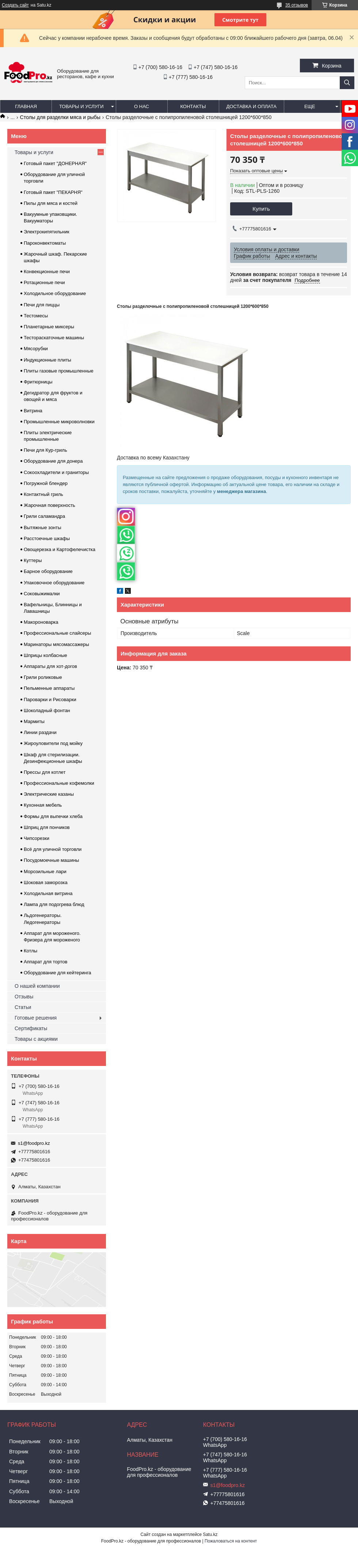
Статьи (23, 1007)
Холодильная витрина (48, 893)
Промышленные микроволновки (59, 421)
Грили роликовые (43, 677)
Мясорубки (36, 348)
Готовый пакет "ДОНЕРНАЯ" (55, 163)
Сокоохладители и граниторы (56, 472)
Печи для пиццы (42, 304)
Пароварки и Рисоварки (50, 699)
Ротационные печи (44, 282)
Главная (26, 106)
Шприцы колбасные (45, 655)
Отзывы (24, 996)
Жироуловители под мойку (53, 743)
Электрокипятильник (46, 231)
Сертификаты (31, 1028)
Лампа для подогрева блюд (54, 904)
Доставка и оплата (251, 106)
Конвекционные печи (47, 271)
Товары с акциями (36, 1039)
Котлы (30, 950)
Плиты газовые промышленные (59, 371)
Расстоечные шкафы (47, 538)
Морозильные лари (45, 871)
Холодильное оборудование (55, 293)
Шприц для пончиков (47, 827)
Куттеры (33, 560)
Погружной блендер (46, 483)
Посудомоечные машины (51, 860)
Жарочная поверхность (49, 505)
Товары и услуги (81, 106)
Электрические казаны (49, 794)
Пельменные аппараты (49, 688)
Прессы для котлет (44, 772)
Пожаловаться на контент (231, 1541)
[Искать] (347, 82)
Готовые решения (36, 1018)
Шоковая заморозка (46, 882)
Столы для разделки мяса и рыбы (60, 117)
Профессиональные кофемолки (59, 783)
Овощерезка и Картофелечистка (59, 549)
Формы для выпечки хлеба (53, 816)
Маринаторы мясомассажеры (56, 644)
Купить (261, 209)
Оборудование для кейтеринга (57, 972)
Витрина (33, 410)
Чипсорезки (36, 838)
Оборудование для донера (53, 461)
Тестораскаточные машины (54, 337)
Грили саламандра (44, 516)
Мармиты (34, 721)
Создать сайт (15, 5)
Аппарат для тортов (45, 961)
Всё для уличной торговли (52, 849)
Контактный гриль (43, 494)
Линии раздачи (40, 732)
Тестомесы (36, 315)
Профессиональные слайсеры (57, 633)
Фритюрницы (38, 382)
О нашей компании (37, 986)
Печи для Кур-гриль (45, 450)
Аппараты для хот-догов (50, 666)
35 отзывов (296, 5)
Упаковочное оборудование (54, 582)
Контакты (193, 106)
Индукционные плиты (47, 360)
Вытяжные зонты (42, 527)
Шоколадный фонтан (47, 710)
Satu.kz (210, 1534)
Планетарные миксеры (49, 326)
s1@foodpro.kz (34, 1143)
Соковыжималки (42, 593)
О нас (141, 106)
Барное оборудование (48, 571)
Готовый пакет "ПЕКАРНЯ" (53, 192)
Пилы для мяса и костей (50, 203)
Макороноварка (41, 622)
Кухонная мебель (43, 805)
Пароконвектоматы (45, 243)
